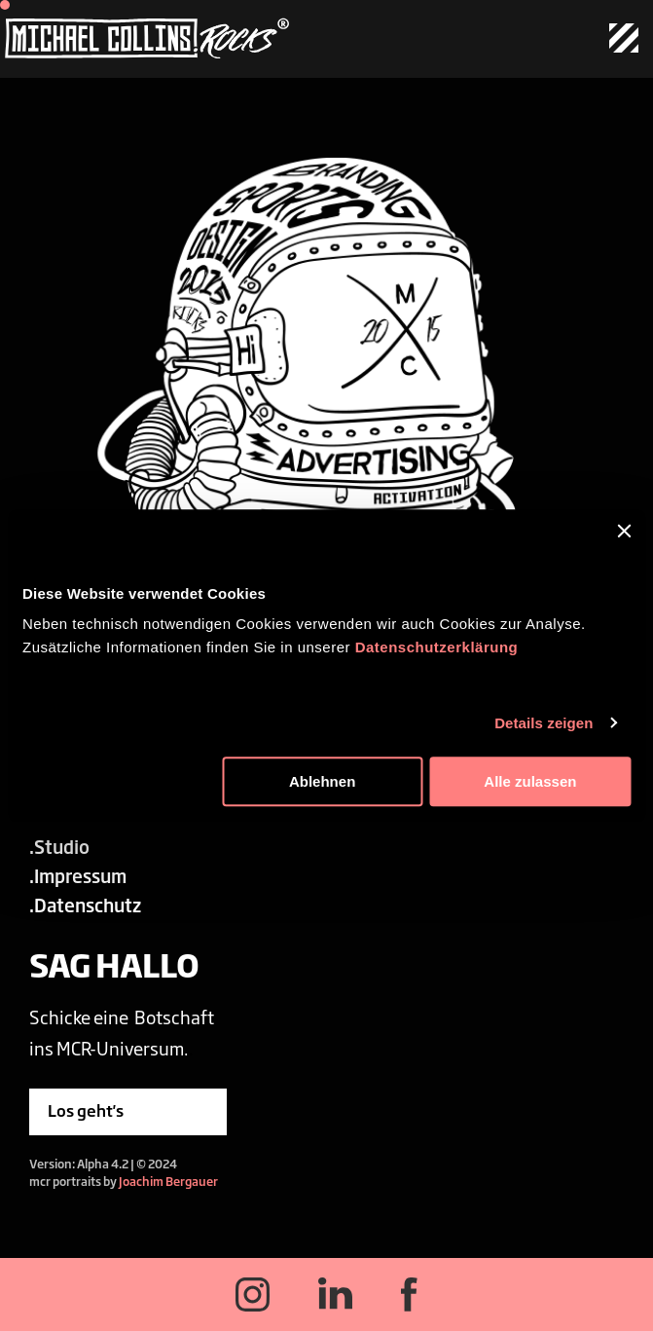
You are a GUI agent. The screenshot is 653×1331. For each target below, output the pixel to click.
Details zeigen (543, 723)
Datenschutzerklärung (437, 647)
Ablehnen (322, 781)
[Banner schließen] (624, 530)
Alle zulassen (530, 781)
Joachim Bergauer (168, 1181)
